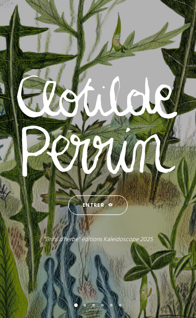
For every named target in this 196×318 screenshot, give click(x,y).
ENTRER (98, 205)
